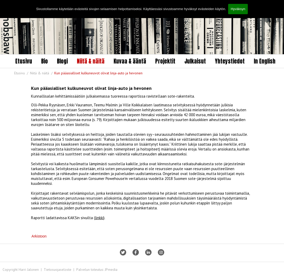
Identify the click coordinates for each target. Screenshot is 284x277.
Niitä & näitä (90, 61)
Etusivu (23, 61)
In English (264, 61)
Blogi (62, 61)
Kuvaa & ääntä (130, 61)
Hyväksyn (238, 9)
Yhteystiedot (230, 61)
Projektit (165, 61)
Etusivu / (21, 73)
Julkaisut (195, 61)
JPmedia (111, 269)
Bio (44, 61)
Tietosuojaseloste (57, 269)
